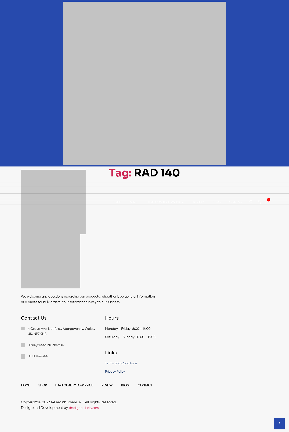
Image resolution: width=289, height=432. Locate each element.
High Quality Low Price (166, 202)
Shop (134, 202)
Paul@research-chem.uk (42, 345)
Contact (236, 202)
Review (198, 202)
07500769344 (34, 356)
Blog (217, 202)
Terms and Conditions (121, 363)
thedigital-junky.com (84, 408)
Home (117, 202)
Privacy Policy (115, 371)
